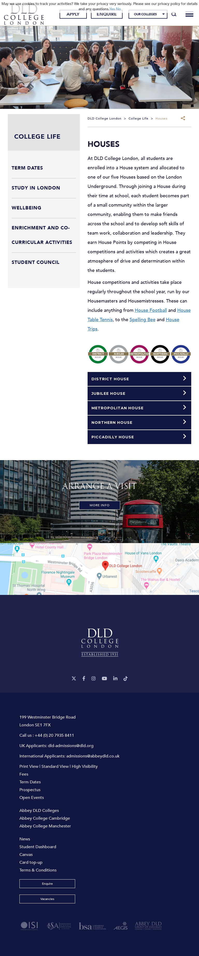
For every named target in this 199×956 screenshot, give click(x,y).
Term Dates (30, 782)
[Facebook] (84, 679)
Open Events (31, 797)
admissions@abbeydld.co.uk (92, 756)
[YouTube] (104, 679)
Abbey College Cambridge (44, 818)
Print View (28, 766)
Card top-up (30, 862)
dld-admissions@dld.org (71, 746)
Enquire (107, 14)
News (24, 839)
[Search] (174, 14)
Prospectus (29, 790)
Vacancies (47, 899)
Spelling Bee (142, 320)
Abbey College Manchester (45, 826)
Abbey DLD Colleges (39, 810)
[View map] (99, 569)
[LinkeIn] (115, 679)
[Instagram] (93, 679)
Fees (23, 774)
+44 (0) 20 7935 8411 (54, 735)
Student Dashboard (37, 847)
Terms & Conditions (37, 870)
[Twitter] (74, 679)
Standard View (55, 766)
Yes (112, 8)
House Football (151, 310)
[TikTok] (125, 679)
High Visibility (85, 766)
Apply (73, 14)
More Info (100, 505)
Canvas (26, 854)
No (118, 8)
